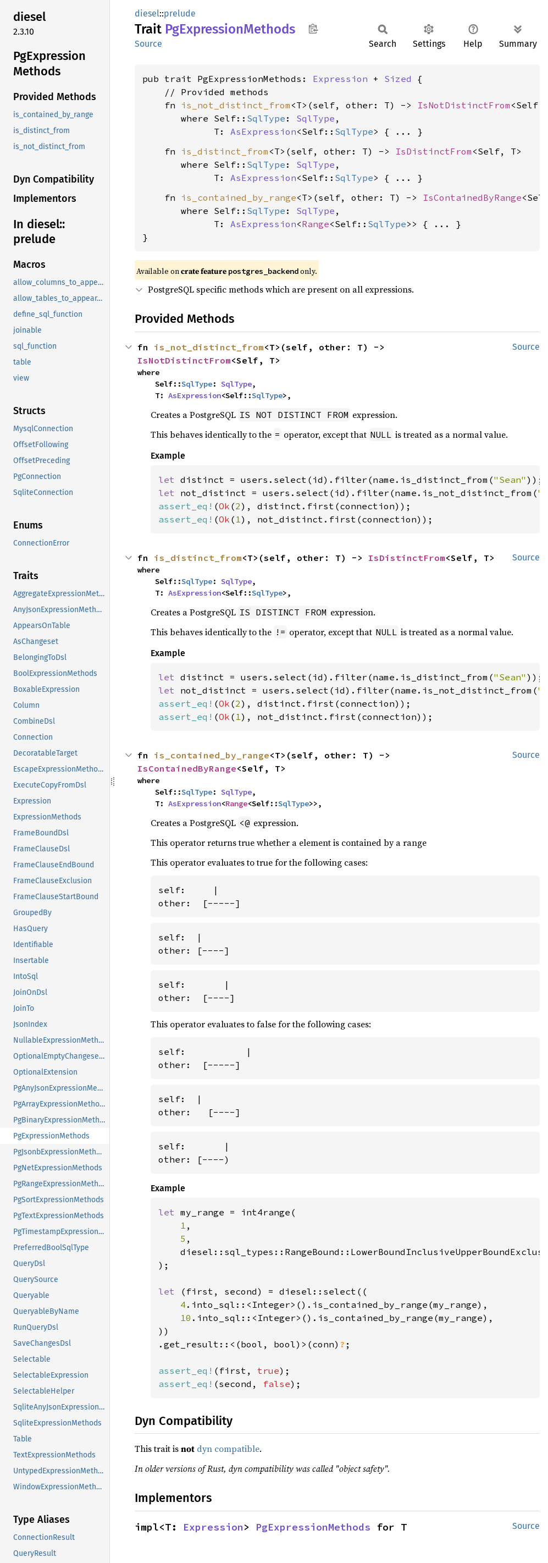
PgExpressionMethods (313, 1527)
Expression (340, 78)
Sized (398, 78)
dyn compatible (228, 1449)
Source (148, 43)
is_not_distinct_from (236, 105)
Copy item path (313, 28)
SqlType (266, 118)
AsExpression (263, 131)
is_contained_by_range (238, 197)
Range (315, 223)
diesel (147, 13)
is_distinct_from (225, 151)
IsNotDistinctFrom (464, 105)
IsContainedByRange (472, 197)
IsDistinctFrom (433, 151)
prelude (180, 13)
